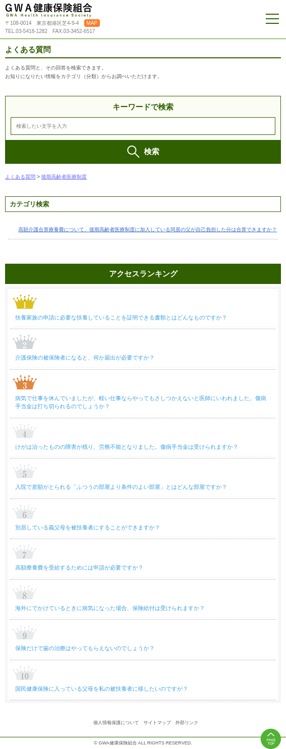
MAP (92, 23)
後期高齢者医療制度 (64, 177)
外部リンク (186, 723)
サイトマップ (157, 723)
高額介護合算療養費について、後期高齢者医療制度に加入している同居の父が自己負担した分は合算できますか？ (147, 229)
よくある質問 (20, 177)
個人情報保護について (116, 723)
